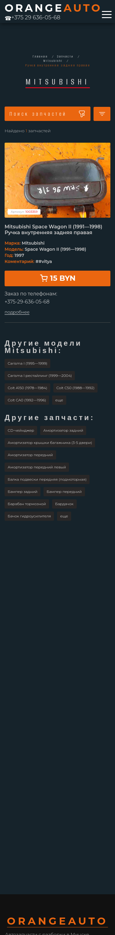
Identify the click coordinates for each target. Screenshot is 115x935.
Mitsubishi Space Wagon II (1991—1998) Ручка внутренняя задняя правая (53, 229)
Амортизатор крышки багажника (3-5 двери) (50, 442)
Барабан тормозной (27, 503)
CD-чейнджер (21, 430)
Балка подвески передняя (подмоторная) (47, 479)
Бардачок (64, 503)
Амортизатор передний (30, 454)
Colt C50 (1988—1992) (75, 387)
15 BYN (58, 278)
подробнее (17, 312)
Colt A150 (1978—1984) (27, 387)
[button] (59, 400)
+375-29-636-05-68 (27, 302)
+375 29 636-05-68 (32, 17)
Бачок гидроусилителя (29, 516)
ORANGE (53, 8)
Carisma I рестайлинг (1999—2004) (40, 375)
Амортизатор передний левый (37, 467)
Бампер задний (22, 491)
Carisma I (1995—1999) (27, 363)
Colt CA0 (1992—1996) (27, 400)
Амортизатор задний (63, 430)
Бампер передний (64, 491)
